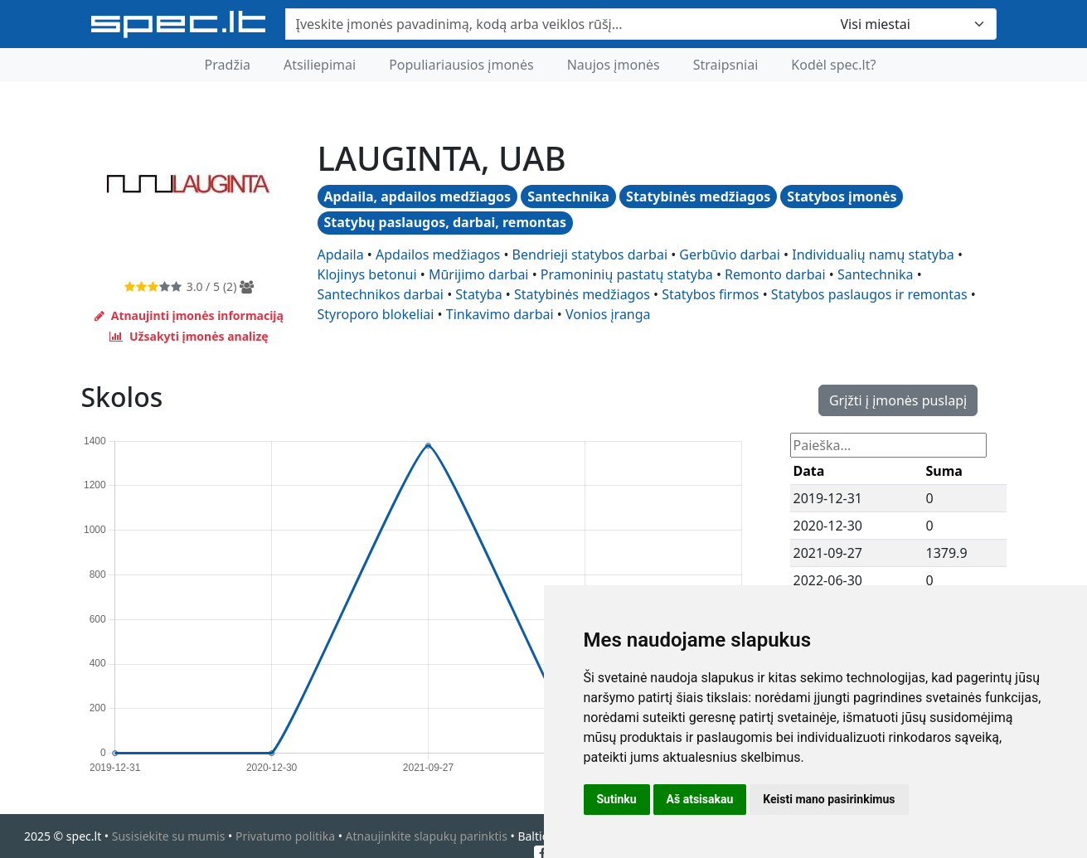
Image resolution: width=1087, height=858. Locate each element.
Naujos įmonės (613, 65)
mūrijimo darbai (479, 274)
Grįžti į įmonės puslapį (898, 400)
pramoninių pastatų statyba (627, 274)
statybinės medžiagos (582, 294)
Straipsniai (726, 65)
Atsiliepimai (320, 65)
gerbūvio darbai (729, 254)
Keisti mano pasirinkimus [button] (829, 799)
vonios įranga (608, 314)
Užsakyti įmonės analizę (188, 336)
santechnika (875, 274)
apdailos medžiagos (438, 254)
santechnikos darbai (381, 294)
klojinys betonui (367, 274)
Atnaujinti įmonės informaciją (189, 315)
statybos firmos (710, 294)
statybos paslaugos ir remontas (869, 294)
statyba (478, 294)
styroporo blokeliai (376, 314)
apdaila (341, 254)
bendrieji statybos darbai (589, 254)
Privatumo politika (285, 836)
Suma (944, 471)
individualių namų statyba (873, 254)
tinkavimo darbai (500, 314)
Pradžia (227, 65)
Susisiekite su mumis (169, 836)
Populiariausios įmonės (461, 65)
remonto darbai (775, 274)
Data (809, 471)
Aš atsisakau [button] (700, 799)
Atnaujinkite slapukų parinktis (426, 836)
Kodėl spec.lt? (833, 65)
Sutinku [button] (617, 799)
